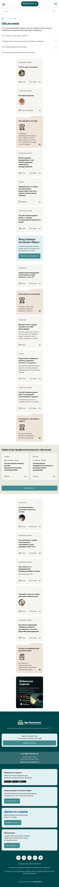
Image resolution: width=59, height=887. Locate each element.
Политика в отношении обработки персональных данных (29, 867)
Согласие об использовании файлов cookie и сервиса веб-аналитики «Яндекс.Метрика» (29, 872)
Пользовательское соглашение (29, 864)
